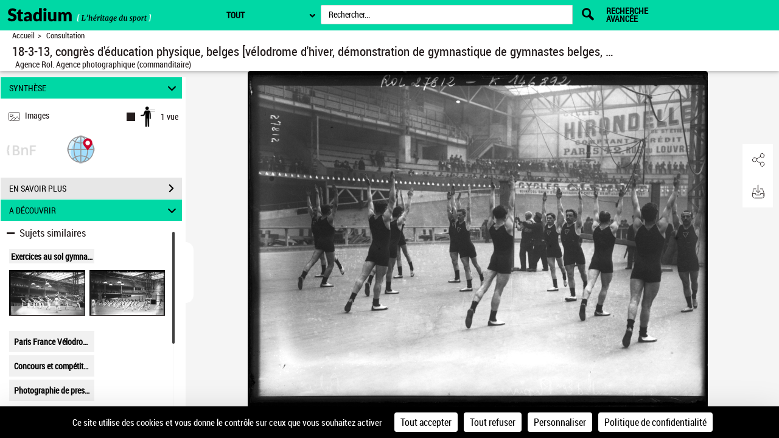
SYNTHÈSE (94, 88)
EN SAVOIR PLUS (95, 188)
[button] (81, 149)
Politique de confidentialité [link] (655, 422)
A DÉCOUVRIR (94, 210)
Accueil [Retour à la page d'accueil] (23, 35)
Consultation (65, 35)
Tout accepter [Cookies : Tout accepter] (426, 422)
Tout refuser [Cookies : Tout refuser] (492, 422)
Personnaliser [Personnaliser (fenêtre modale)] (560, 422)
